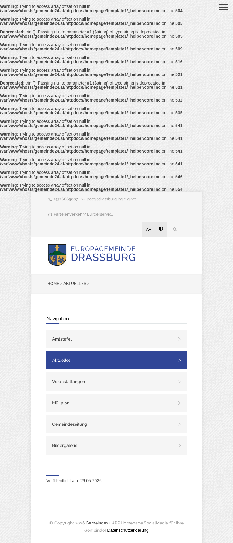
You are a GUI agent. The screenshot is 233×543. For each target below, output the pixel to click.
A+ (148, 229)
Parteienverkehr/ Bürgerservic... (84, 214)
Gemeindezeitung (69, 424)
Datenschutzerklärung (127, 530)
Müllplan (60, 402)
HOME (53, 283)
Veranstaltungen (68, 381)
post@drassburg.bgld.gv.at (111, 199)
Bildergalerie (64, 445)
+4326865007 (66, 199)
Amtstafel (62, 339)
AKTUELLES (74, 283)
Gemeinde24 (98, 523)
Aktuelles (61, 360)
